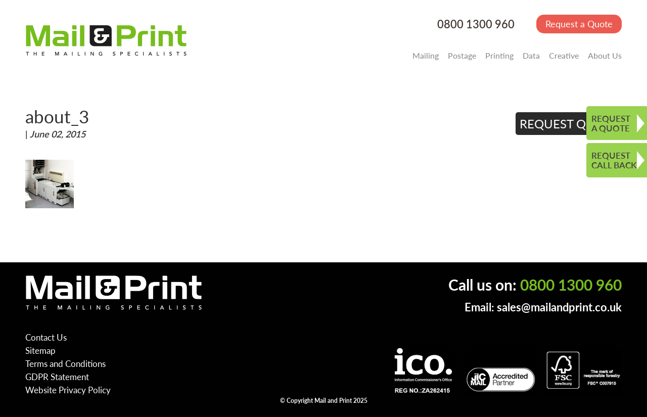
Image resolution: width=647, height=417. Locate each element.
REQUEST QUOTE (569, 123)
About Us (605, 55)
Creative (564, 55)
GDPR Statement (57, 376)
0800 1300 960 (476, 24)
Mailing (425, 55)
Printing (499, 55)
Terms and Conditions (65, 363)
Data (531, 55)
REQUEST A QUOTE (610, 123)
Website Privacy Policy (68, 390)
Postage (462, 55)
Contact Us (46, 337)
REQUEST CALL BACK (613, 160)
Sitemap (40, 350)
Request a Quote (579, 23)
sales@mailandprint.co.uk (559, 307)
